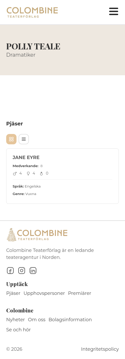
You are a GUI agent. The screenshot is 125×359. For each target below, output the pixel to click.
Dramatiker (21, 55)
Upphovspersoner (44, 293)
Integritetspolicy (100, 349)
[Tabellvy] (24, 139)
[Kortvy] (11, 139)
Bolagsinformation (70, 320)
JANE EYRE (26, 157)
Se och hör (18, 330)
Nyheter (15, 320)
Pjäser (13, 293)
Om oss (37, 320)
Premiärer (79, 293)
